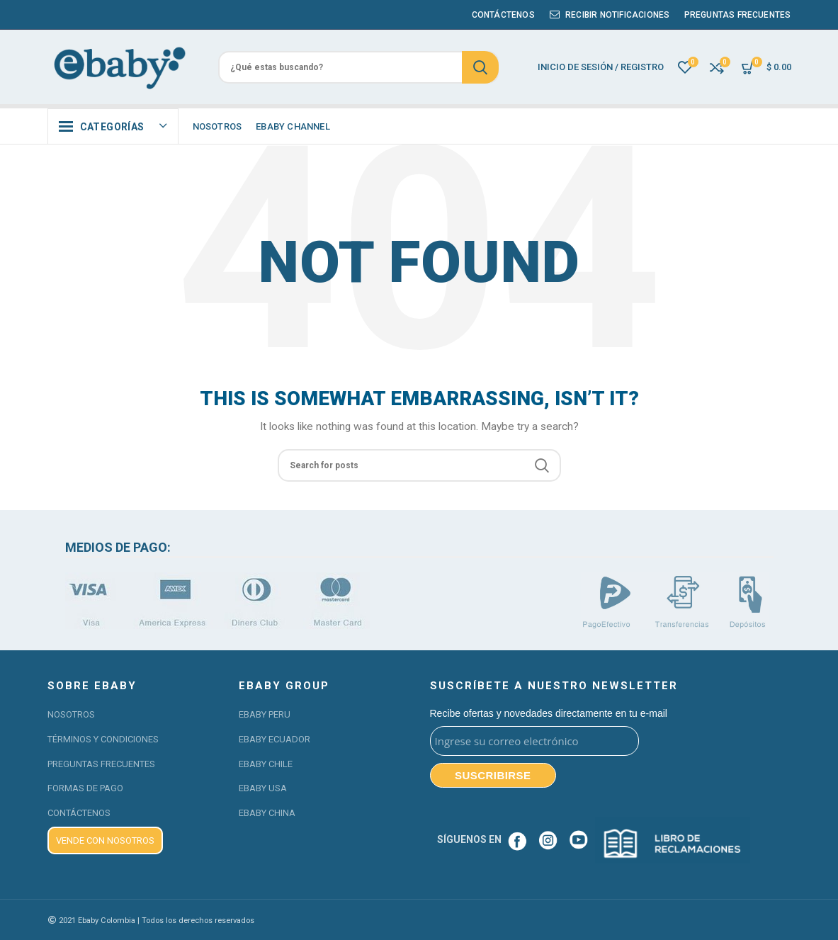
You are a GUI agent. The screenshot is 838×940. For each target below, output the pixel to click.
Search (480, 67)
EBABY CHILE (266, 764)
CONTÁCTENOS (79, 813)
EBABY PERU (264, 714)
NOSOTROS (71, 714)
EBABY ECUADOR (274, 739)
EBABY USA (263, 788)
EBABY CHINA (267, 813)
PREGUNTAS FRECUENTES (101, 764)
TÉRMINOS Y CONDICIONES (103, 739)
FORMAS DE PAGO (85, 788)
